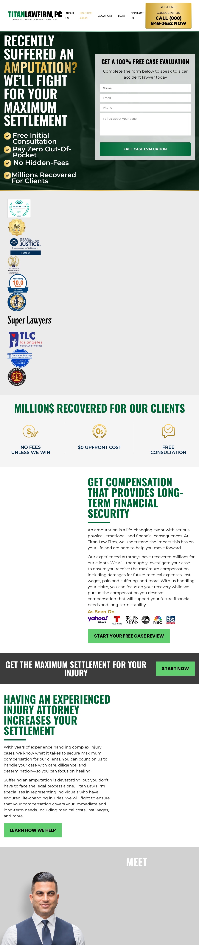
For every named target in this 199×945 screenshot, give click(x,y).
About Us (70, 15)
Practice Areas (86, 15)
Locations (105, 16)
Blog (121, 16)
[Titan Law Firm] (35, 16)
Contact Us (137, 15)
